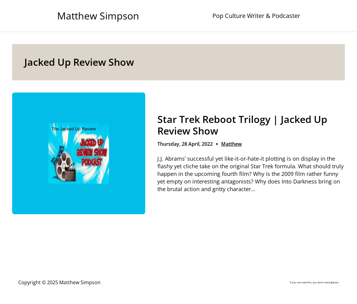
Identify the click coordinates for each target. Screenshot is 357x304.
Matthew (231, 144)
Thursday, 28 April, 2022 (185, 144)
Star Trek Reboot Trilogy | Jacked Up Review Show (242, 125)
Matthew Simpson (98, 15)
